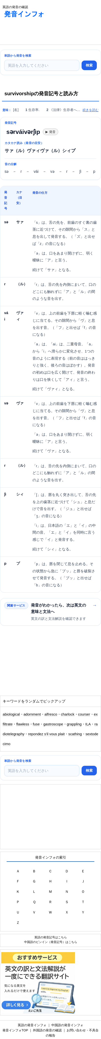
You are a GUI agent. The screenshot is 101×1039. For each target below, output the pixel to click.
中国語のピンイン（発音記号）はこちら (50, 941)
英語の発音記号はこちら (50, 937)
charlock (67, 714)
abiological (11, 714)
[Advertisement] (39, 32)
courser (84, 714)
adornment (32, 714)
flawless (22, 724)
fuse (36, 724)
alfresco (50, 714)
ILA (88, 724)
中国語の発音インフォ (67, 1025)
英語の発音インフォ (32, 1025)
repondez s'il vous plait (46, 734)
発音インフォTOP (15, 1030)
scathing (75, 734)
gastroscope (53, 724)
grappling (74, 724)
